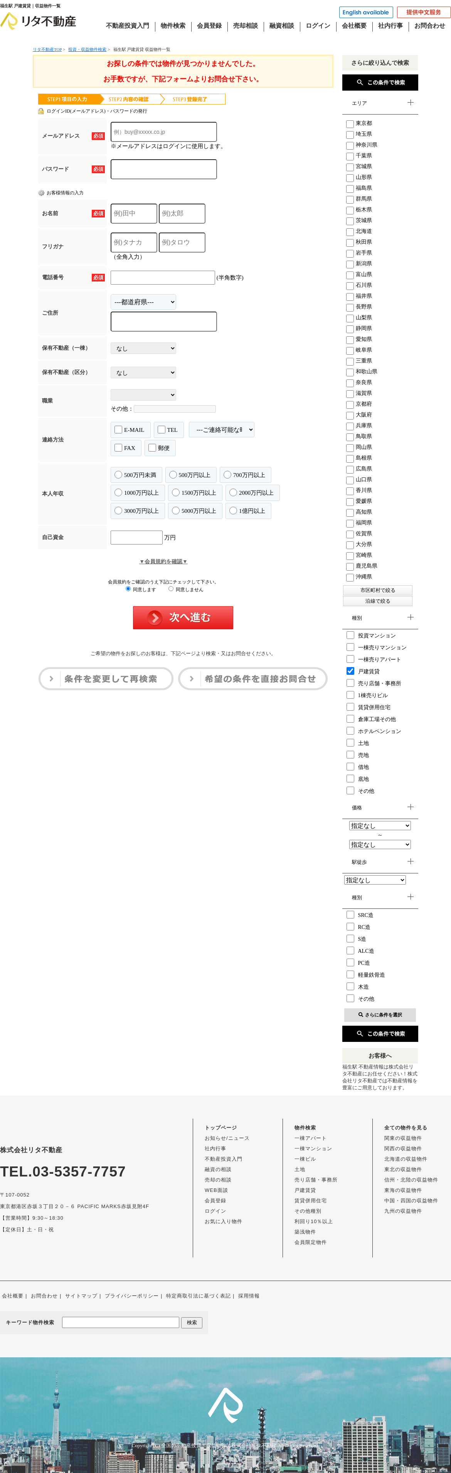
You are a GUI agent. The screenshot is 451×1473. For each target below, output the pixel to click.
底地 (358, 778)
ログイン (318, 25)
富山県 (359, 274)
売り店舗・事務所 (374, 683)
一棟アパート (310, 1138)
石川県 (359, 285)
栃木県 (359, 209)
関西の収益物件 (403, 1148)
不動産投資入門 (127, 25)
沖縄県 (359, 577)
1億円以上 (247, 510)
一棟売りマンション (377, 647)
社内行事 (390, 25)
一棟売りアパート (374, 659)
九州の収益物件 (403, 1211)
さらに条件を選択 (380, 1015)
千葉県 (359, 155)
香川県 (359, 490)
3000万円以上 (136, 510)
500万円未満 (135, 475)
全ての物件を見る (405, 1128)
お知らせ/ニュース (227, 1138)
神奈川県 (361, 145)
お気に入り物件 (223, 1221)
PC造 (358, 962)
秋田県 (359, 242)
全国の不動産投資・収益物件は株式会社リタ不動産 (218, 1445)
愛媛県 (359, 501)
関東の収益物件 (403, 1138)
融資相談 (281, 25)
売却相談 (245, 25)
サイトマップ (81, 1296)
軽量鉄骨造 (366, 974)
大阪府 (359, 415)
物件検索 (173, 25)
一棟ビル (305, 1159)
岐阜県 (359, 350)
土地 (358, 743)
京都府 (359, 404)
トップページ (221, 1128)
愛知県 (359, 339)
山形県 (359, 177)
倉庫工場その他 (371, 719)
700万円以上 (244, 475)
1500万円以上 (194, 492)
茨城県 (359, 220)
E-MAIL (129, 429)
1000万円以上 (136, 492)
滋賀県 (359, 393)
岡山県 (359, 447)
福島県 (359, 188)
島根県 (359, 458)
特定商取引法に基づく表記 (198, 1296)
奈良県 (359, 382)
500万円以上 (190, 475)
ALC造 (360, 950)
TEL (168, 429)
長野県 (359, 307)
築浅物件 (305, 1232)
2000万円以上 (251, 492)
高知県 (359, 512)
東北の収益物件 (403, 1169)
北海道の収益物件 (405, 1159)
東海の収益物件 (403, 1190)
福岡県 (359, 523)
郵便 (159, 448)
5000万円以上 (194, 510)
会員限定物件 (310, 1242)
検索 (192, 1322)
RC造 (359, 926)
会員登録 (209, 25)
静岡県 (359, 328)
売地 (358, 754)
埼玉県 (359, 134)
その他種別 (307, 1211)
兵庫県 (359, 425)
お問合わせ (429, 25)
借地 (358, 766)
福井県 (359, 296)
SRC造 (360, 915)
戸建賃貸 (363, 671)
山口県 (359, 479)
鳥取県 (359, 436)
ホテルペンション (374, 731)
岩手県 (359, 253)
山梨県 (359, 317)
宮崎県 (359, 555)
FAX (124, 448)
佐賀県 (359, 533)
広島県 (359, 469)
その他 (360, 790)
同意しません (186, 589)
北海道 (359, 231)
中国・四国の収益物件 (411, 1200)
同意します (141, 589)
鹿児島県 (361, 566)
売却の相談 (218, 1180)
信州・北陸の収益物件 (411, 1180)
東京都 (359, 123)
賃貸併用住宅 (368, 707)
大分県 (359, 544)
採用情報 (249, 1296)
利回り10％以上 (313, 1221)
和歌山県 (361, 371)
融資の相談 (218, 1169)
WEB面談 (216, 1190)
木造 (358, 986)
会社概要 (354, 25)
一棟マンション (313, 1148)
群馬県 (359, 199)
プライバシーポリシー (132, 1296)
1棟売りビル (367, 695)
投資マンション (371, 635)
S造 (357, 938)
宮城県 (359, 166)
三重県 (359, 361)
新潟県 (359, 263)
